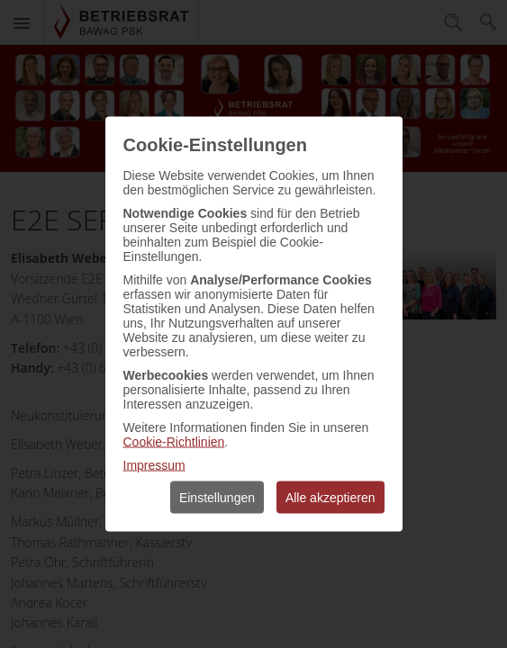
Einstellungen (217, 497)
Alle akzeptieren (330, 497)
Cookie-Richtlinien (174, 442)
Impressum (154, 465)
